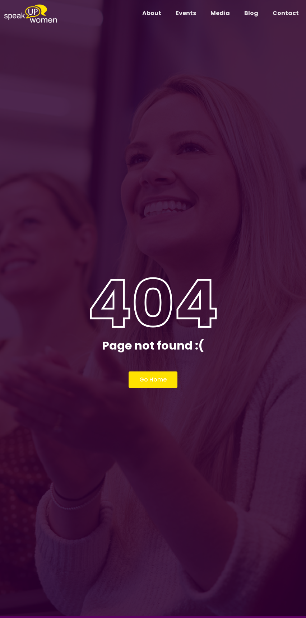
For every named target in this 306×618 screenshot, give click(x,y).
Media (220, 13)
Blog (251, 13)
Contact (286, 13)
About (151, 13)
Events (186, 13)
